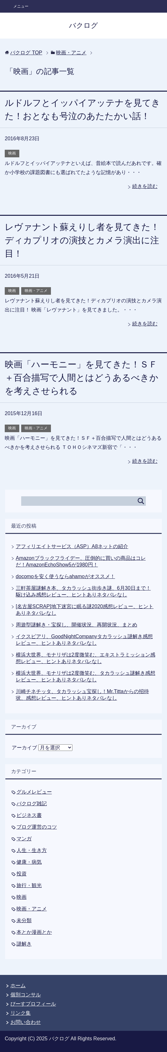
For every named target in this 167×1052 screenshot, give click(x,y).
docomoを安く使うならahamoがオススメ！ (65, 576)
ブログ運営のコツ (36, 827)
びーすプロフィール (33, 1004)
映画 (12, 153)
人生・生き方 (31, 850)
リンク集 (20, 1013)
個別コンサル (25, 994)
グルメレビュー (34, 792)
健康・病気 (29, 862)
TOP (26, 52)
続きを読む (145, 186)
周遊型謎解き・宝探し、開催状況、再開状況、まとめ (76, 624)
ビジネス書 (29, 815)
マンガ (24, 838)
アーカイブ (24, 747)
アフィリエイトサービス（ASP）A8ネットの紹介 (72, 546)
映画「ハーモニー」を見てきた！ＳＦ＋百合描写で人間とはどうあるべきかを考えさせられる (81, 378)
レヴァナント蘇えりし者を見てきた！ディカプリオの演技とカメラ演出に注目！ (82, 240)
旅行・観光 (29, 885)
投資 (21, 873)
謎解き (24, 943)
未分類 (24, 920)
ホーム (18, 985)
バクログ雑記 (31, 803)
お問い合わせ (25, 1022)
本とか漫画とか (34, 932)
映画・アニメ (36, 290)
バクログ (83, 25)
